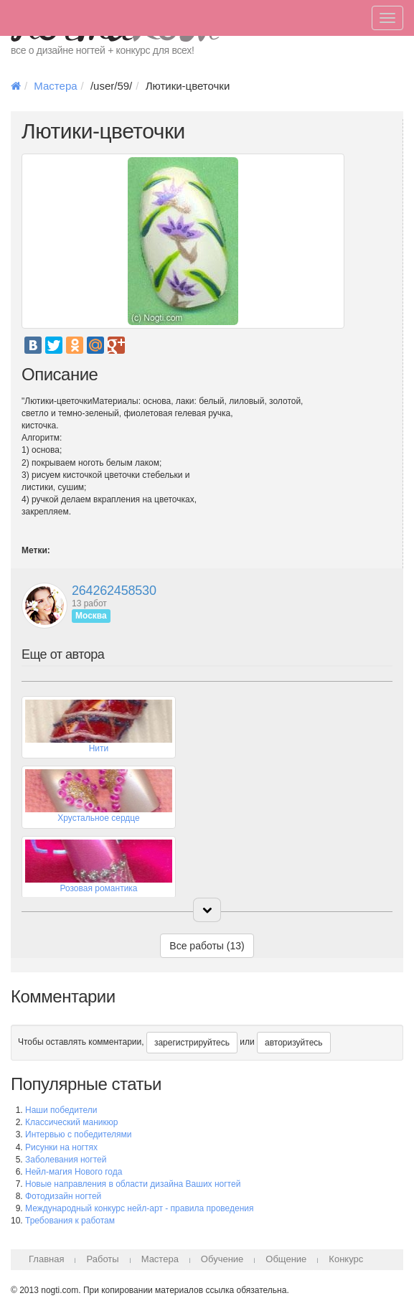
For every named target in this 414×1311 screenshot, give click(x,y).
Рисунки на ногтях (61, 1147)
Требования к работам (70, 1221)
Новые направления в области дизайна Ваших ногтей (132, 1184)
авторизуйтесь (294, 1043)
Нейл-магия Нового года (73, 1172)
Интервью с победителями (78, 1134)
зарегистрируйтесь (192, 1043)
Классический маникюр (71, 1122)
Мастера (55, 86)
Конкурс (346, 1259)
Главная (46, 1259)
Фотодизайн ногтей (63, 1196)
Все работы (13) (206, 945)
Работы (102, 1259)
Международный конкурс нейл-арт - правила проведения (139, 1208)
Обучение (222, 1259)
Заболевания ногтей (65, 1160)
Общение (285, 1259)
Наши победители (61, 1110)
